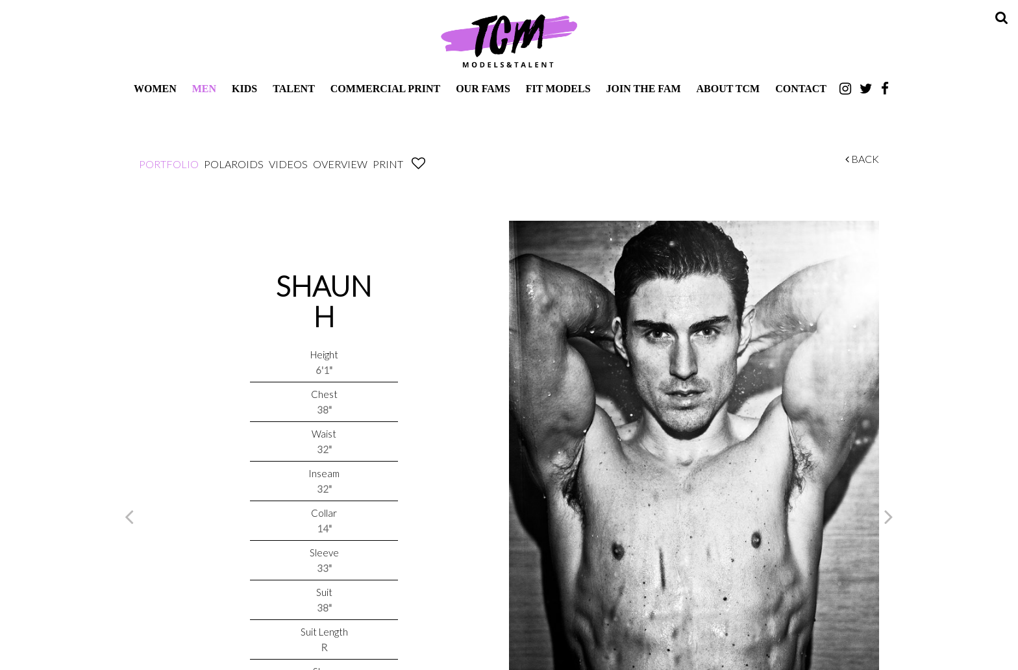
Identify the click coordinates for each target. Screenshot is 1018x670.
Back (862, 159)
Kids (244, 88)
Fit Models (558, 88)
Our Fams (483, 88)
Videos (288, 164)
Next (889, 516)
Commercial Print (385, 88)
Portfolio (169, 164)
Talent (294, 88)
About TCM (728, 88)
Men (204, 88)
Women (155, 88)
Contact (800, 88)
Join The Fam (643, 88)
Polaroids (234, 164)
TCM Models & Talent (509, 40)
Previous (129, 516)
